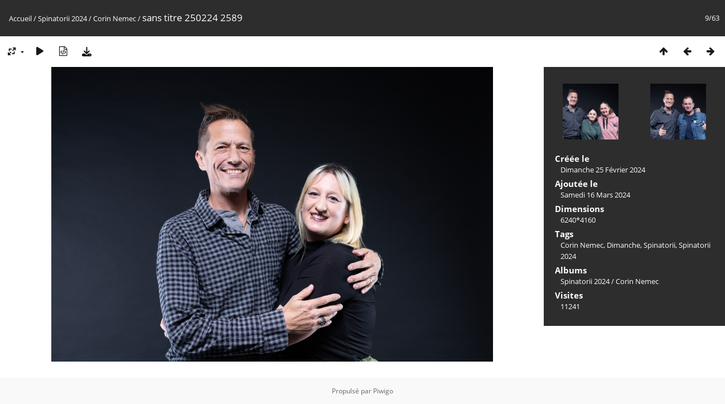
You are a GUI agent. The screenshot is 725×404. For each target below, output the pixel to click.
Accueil (20, 18)
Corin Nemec (114, 18)
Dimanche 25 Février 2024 (602, 170)
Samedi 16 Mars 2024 (595, 195)
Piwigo (383, 391)
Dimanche (623, 245)
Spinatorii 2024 (62, 18)
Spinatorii (659, 245)
